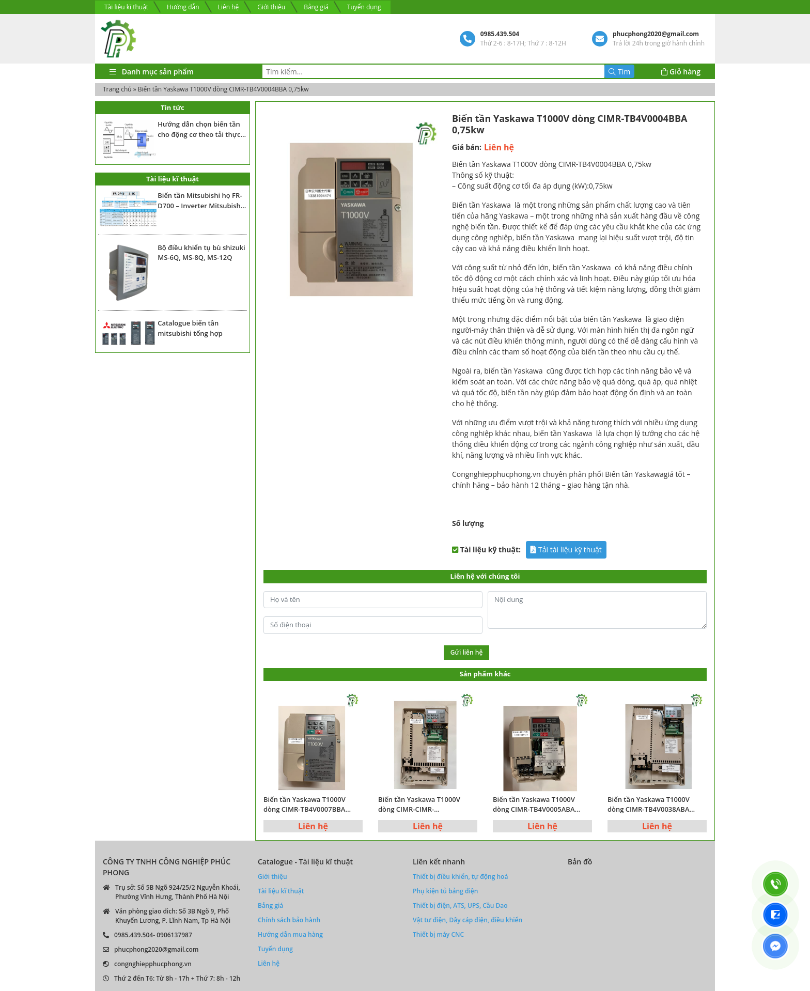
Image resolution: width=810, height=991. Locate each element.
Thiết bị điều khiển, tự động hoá (460, 876)
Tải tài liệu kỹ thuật (566, 549)
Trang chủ (117, 89)
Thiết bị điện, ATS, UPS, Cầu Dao (460, 905)
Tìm (619, 71)
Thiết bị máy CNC (438, 934)
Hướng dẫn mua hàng (290, 934)
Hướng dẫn (183, 7)
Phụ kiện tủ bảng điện (445, 891)
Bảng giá (316, 7)
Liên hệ (228, 7)
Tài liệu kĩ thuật (126, 7)
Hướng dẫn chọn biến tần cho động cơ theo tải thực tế (199, 129)
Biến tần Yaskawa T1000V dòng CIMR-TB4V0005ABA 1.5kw (534, 805)
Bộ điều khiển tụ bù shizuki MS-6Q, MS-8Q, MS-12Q (201, 252)
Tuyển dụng (364, 7)
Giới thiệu (271, 7)
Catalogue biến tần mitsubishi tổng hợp (190, 328)
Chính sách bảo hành (289, 920)
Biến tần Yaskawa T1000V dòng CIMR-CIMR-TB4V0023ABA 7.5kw (419, 805)
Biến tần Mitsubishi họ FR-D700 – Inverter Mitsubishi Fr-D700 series (200, 201)
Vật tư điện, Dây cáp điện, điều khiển (467, 920)
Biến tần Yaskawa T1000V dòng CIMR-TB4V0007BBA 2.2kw (304, 805)
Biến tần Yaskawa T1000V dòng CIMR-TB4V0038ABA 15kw (649, 805)
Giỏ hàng (680, 71)
